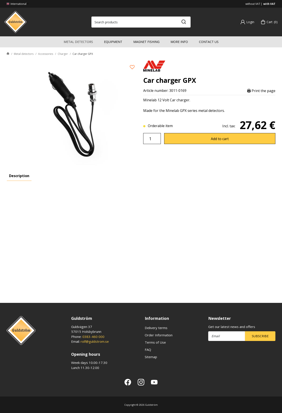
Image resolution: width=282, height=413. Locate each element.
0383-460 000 (93, 336)
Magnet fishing (146, 42)
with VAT (269, 4)
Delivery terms (156, 328)
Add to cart (220, 138)
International (18, 4)
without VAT (252, 4)
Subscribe (260, 336)
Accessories (45, 54)
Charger (63, 54)
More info (179, 42)
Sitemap (151, 357)
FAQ (148, 349)
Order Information (159, 335)
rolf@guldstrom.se (95, 341)
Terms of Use (155, 342)
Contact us (209, 42)
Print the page (261, 91)
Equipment (113, 42)
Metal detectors (78, 42)
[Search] (183, 22)
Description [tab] (19, 175)
